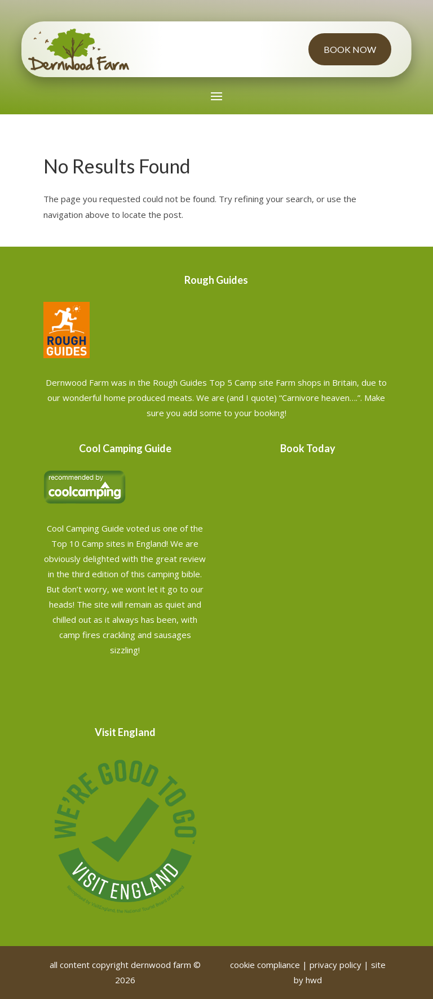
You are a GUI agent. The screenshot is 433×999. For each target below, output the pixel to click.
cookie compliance (265, 964)
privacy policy (335, 964)
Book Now (350, 49)
